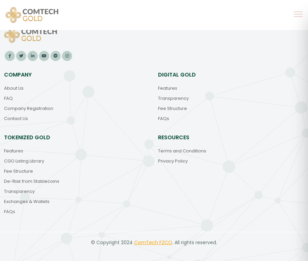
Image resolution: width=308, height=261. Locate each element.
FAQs (163, 118)
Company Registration (28, 108)
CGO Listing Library (24, 161)
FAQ (8, 98)
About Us (14, 88)
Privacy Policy (173, 161)
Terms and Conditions (182, 151)
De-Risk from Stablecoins (31, 181)
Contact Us (16, 118)
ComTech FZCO (153, 242)
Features (167, 88)
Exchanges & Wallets (27, 201)
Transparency (173, 98)
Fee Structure (172, 108)
